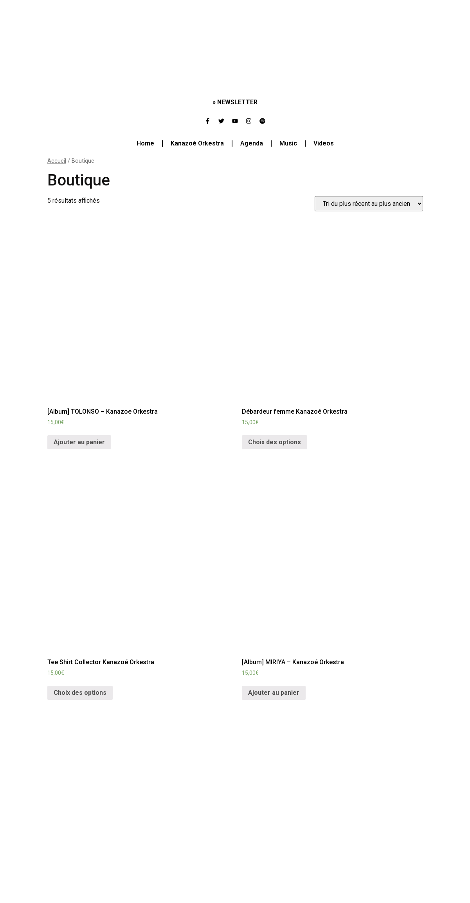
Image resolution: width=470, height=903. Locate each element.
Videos (323, 143)
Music (288, 143)
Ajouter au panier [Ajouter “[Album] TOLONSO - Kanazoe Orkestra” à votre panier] (79, 442)
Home (145, 143)
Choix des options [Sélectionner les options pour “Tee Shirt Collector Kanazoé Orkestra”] (80, 692)
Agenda (251, 143)
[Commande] (369, 203)
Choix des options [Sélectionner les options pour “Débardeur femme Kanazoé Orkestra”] (274, 442)
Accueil (56, 160)
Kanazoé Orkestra (197, 143)
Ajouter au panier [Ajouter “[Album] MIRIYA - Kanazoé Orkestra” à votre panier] (273, 692)
